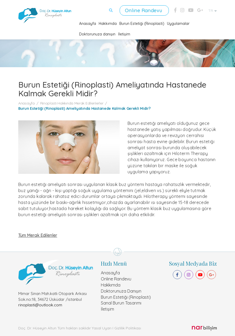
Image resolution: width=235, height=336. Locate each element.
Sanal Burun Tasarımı (121, 303)
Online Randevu (145, 10)
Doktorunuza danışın (97, 33)
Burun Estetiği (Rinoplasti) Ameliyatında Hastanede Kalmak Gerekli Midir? (84, 108)
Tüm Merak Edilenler (37, 235)
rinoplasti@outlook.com (40, 304)
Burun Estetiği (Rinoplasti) (141, 23)
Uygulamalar (178, 23)
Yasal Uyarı (101, 327)
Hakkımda (108, 23)
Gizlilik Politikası (127, 327)
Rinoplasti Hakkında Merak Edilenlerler (71, 103)
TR (212, 10)
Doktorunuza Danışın (121, 290)
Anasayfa (87, 23)
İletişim (124, 33)
